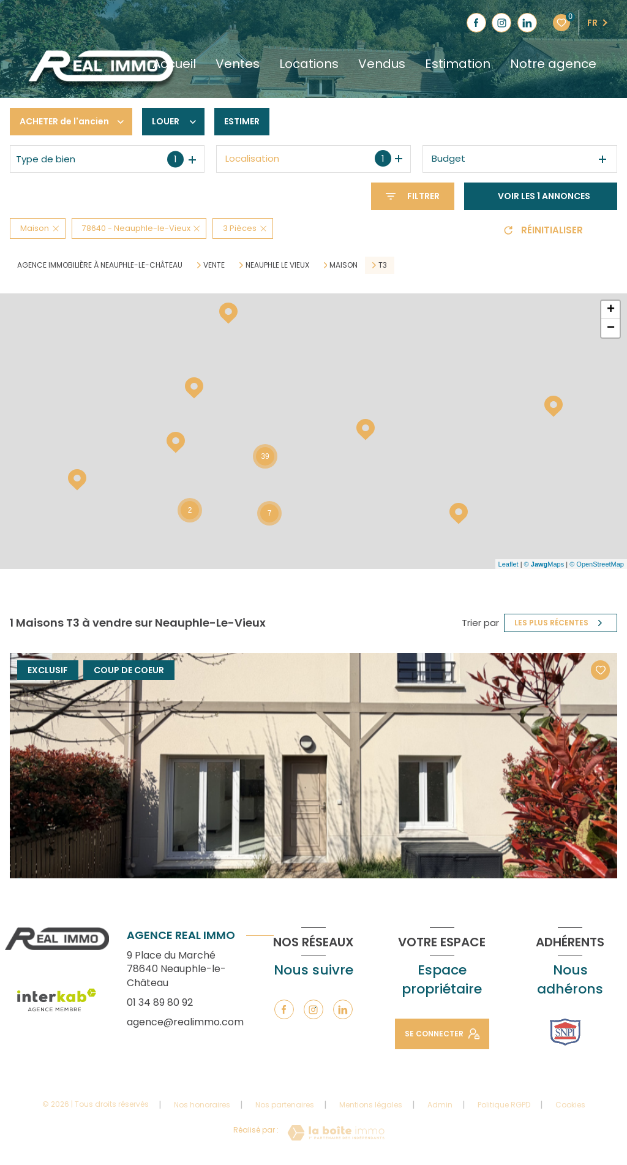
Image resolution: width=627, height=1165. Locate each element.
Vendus (381, 64)
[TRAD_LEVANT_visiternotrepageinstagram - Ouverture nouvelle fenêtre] (501, 22)
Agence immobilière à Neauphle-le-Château (99, 265)
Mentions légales (370, 1104)
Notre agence (553, 64)
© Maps (544, 564)
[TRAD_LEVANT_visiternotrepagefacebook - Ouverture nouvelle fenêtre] (476, 22)
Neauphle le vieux (277, 265)
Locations (309, 64)
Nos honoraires (202, 1104)
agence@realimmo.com (185, 1022)
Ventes (238, 64)
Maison (343, 265)
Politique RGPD (504, 1104)
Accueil (174, 64)
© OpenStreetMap (596, 564)
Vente (214, 265)
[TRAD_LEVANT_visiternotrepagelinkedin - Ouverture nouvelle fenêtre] (527, 22)
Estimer (242, 121)
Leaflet (508, 564)
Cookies (570, 1105)
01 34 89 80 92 (160, 1002)
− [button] (611, 328)
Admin (439, 1104)
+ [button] (611, 310)
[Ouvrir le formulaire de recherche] (412, 196)
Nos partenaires (284, 1104)
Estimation (457, 64)
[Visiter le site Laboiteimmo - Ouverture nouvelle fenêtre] (336, 1132)
